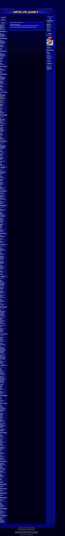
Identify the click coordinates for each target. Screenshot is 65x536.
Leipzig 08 (2, 274)
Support (1, 296)
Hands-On (2, 254)
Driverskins (2, 445)
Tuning (1, 162)
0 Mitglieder (49, 53)
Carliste (1, 437)
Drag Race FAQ (3, 425)
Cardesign (2, 482)
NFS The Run (49, 25)
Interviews (2, 436)
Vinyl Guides (2, 358)
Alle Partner (49, 65)
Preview (1, 61)
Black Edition (2, 349)
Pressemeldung (3, 408)
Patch (1, 319)
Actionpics (2, 476)
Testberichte (2, 152)
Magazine (1, 380)
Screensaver (2, 501)
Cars (1, 385)
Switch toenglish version (3, 20)
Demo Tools (2, 389)
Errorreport (2, 520)
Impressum (2, 522)
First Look (2, 214)
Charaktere (2, 372)
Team (1, 519)
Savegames (2, 321)
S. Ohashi (2, 305)
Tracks (1, 440)
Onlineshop (2, 517)
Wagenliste (2, 257)
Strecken (1, 158)
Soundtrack (2, 83)
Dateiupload (2, 513)
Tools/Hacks (2, 292)
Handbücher (2, 102)
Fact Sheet (2, 409)
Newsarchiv (2, 25)
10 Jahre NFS (2, 29)
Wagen (1, 46)
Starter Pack (2, 198)
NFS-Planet (33, 528)
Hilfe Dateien (2, 421)
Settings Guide (2, 215)
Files (1, 101)
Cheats (1, 131)
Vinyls (1, 415)
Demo (1, 97)
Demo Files (2, 341)
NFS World (49, 27)
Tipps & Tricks (2, 472)
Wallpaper (2, 113)
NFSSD (48, 69)
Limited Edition (3, 98)
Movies (1, 392)
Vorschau (1, 281)
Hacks (1, 388)
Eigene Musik (2, 216)
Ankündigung (2, 41)
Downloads (2, 344)
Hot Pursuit (49, 26)
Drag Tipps (2, 382)
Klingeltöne (2, 268)
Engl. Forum (2, 511)
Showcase (2, 207)
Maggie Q (1, 271)
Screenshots (2, 64)
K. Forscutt (2, 304)
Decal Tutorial (2, 359)
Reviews (1, 86)
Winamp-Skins (2, 323)
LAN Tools (2, 417)
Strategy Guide (2, 357)
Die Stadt (1, 352)
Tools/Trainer (2, 320)
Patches (1, 155)
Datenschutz (2, 521)
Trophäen (1, 82)
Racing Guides (2, 356)
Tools (1, 387)
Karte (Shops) (2, 378)
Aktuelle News (2, 24)
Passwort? (49, 61)
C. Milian (1, 272)
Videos (1, 49)
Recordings (2, 285)
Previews (1, 504)
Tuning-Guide (2, 297)
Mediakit (1, 332)
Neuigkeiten (2, 34)
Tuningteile (2, 407)
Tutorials (1, 427)
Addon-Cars (2, 448)
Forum (1, 28)
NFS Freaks (49, 67)
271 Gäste (48, 52)
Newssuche (2, 26)
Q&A (1, 251)
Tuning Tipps (2, 381)
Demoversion (2, 442)
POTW (1, 518)
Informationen (2, 347)
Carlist (1, 370)
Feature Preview (3, 199)
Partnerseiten (2, 512)
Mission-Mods (2, 469)
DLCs (1, 106)
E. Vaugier (2, 312)
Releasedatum (2, 35)
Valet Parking (2, 189)
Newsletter (2, 27)
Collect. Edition (3, 316)
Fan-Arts (1, 331)
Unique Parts (2, 379)
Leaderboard (2, 193)
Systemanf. (2, 36)
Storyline (1, 248)
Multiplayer (2, 456)
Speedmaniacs (49, 68)
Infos (1, 369)
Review (1, 151)
